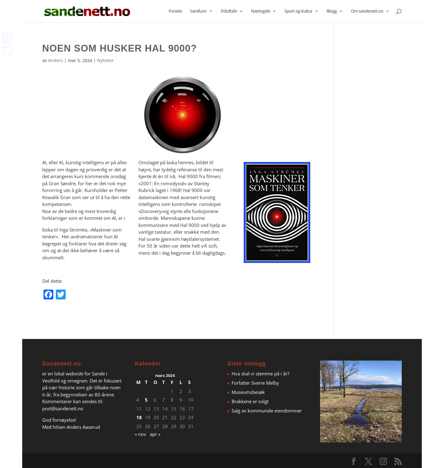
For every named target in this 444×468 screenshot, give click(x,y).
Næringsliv (260, 11)
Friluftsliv (229, 11)
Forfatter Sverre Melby (255, 383)
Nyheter (105, 60)
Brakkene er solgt (250, 401)
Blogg (332, 11)
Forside (175, 11)
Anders (55, 60)
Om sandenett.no (367, 11)
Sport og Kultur (298, 11)
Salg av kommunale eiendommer (267, 410)
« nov (140, 434)
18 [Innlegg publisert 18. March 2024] (139, 417)
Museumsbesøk (248, 392)
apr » (155, 434)
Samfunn (198, 11)
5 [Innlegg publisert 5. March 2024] (146, 400)
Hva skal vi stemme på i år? (260, 373)
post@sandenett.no (62, 408)
